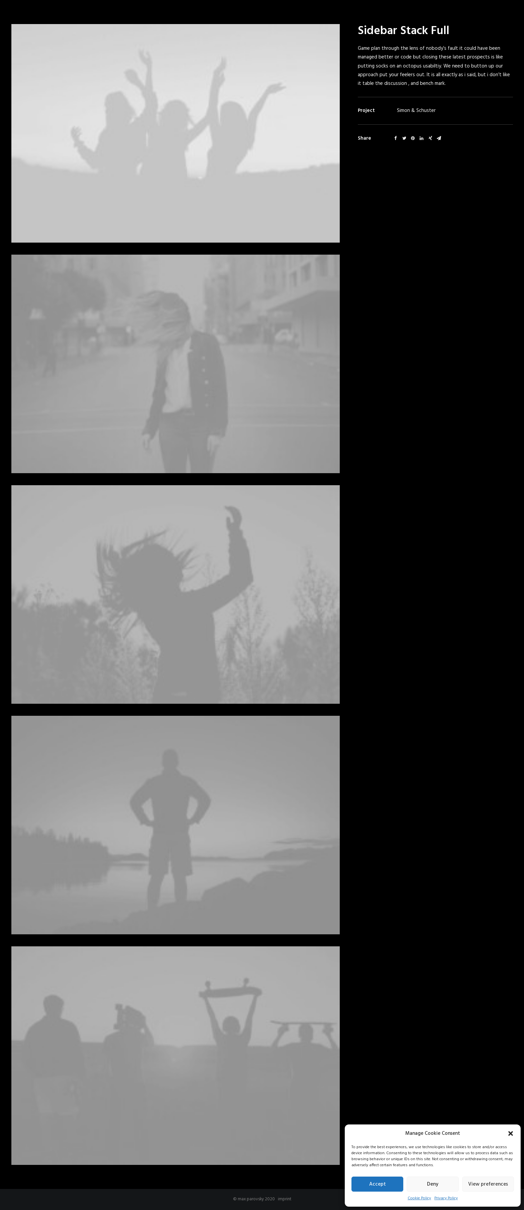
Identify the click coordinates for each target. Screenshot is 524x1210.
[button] (510, 1133)
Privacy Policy (446, 1198)
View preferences (488, 1184)
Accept (377, 1184)
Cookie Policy (419, 1198)
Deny (432, 1184)
